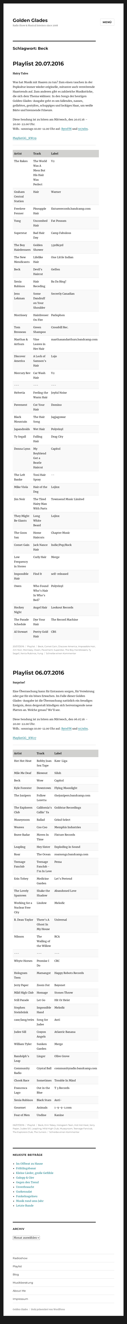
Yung (40, 653)
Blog (16, 1274)
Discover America (67, 646)
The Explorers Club (23, 1132)
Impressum (20, 1299)
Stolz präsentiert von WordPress (48, 1309)
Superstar (59, 650)
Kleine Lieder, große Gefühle (34, 1173)
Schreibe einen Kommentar (61, 653)
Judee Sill (25, 1128)
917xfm (83, 128)
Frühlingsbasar (26, 1168)
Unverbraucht (25, 1187)
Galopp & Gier (25, 1177)
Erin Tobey (50, 1125)
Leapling (37, 1128)
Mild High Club (50, 1128)
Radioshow (20, 1258)
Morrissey (28, 650)
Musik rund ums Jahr (29, 1201)
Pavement (47, 650)
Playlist (31, 646)
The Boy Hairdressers (76, 650)
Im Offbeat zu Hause (29, 1163)
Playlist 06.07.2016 (38, 672)
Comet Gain (50, 646)
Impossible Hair (86, 646)
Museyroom (66, 1128)
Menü (107, 22)
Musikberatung (23, 1282)
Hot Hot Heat (81, 1125)
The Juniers (40, 1132)
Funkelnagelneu (26, 1196)
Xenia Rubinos (28, 653)
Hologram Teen (65, 1125)
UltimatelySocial (90, 1321)
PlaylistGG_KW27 (24, 738)
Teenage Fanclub (83, 1128)
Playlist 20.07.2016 (38, 63)
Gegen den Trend (27, 1182)
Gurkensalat (24, 1191)
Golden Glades (30, 20)
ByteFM (66, 128)
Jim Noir (17, 650)
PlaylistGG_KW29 (25, 138)
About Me (19, 1290)
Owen (37, 650)
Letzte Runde (25, 1205)
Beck (40, 646)
